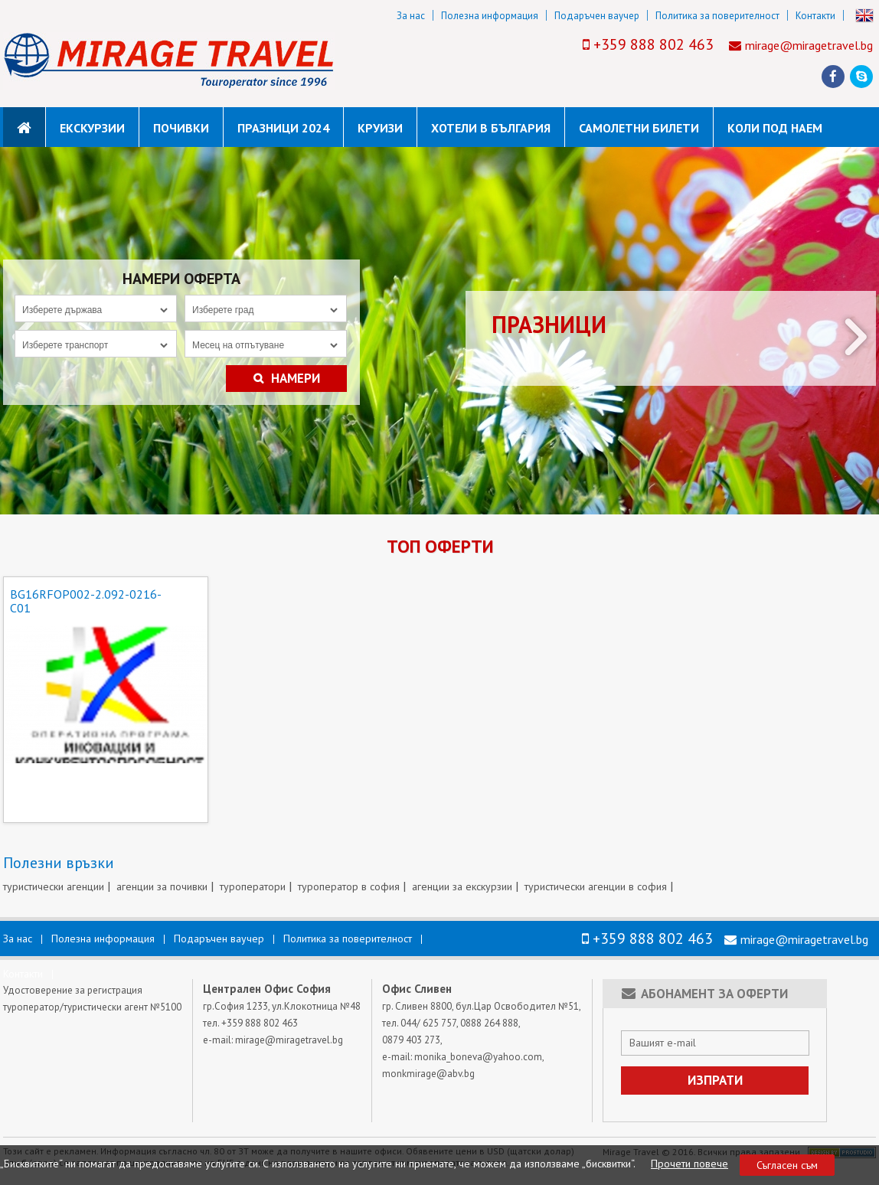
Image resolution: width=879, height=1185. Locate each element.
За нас (411, 15)
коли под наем (774, 127)
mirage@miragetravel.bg (809, 45)
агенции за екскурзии (462, 886)
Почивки (181, 127)
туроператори (253, 886)
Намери (286, 378)
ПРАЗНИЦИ (549, 324)
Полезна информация (489, 15)
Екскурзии (92, 127)
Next (856, 336)
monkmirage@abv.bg (428, 1073)
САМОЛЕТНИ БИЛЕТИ (639, 127)
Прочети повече (689, 1163)
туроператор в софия (349, 886)
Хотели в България (491, 127)
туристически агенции (53, 886)
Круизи (380, 127)
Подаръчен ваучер (596, 15)
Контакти (815, 15)
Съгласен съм (787, 1165)
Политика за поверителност (717, 15)
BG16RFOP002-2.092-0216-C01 (86, 600)
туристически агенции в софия (595, 886)
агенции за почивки (161, 886)
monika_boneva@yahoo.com (478, 1056)
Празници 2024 (283, 127)
